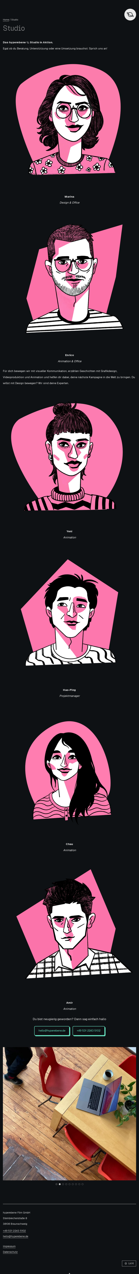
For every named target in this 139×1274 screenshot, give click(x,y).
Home (6, 19)
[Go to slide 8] (79, 1184)
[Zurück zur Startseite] (130, 14)
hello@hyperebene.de (52, 1030)
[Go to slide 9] (82, 1184)
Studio (14, 19)
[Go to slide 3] (63, 1184)
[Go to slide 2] (60, 1184)
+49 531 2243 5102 (88, 1030)
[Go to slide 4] (66, 1184)
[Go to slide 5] (69, 1184)
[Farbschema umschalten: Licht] (129, 1263)
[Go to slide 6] (73, 1184)
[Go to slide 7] (76, 1184)
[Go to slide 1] (56, 1184)
